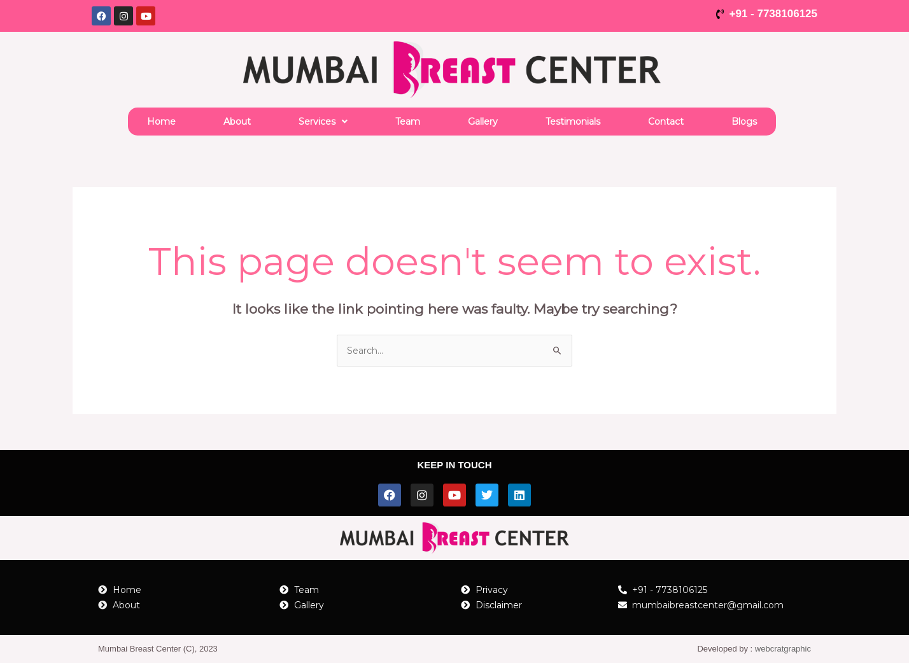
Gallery (483, 121)
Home (161, 121)
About (237, 121)
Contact (666, 121)
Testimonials (573, 121)
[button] (323, 122)
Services (323, 121)
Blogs (744, 121)
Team (407, 121)
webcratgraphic (783, 648)
